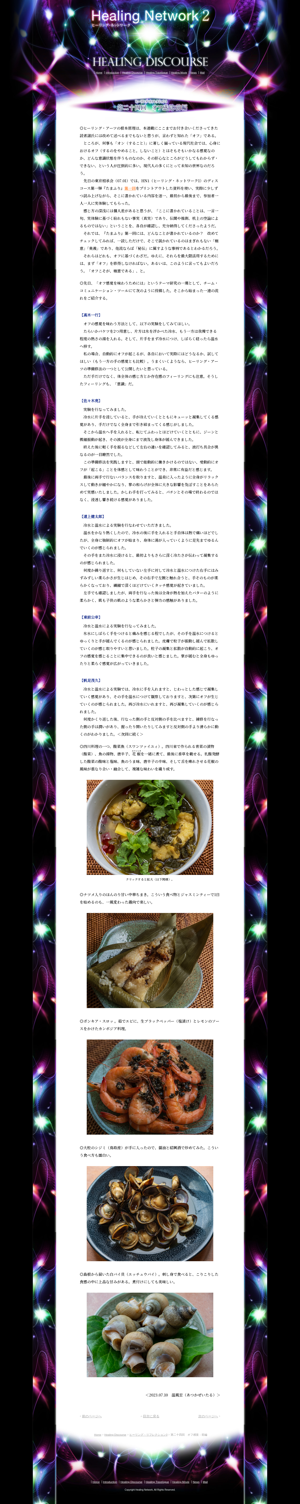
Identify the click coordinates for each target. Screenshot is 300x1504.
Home (99, 72)
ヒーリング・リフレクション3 (148, 1434)
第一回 (130, 188)
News (193, 72)
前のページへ (92, 1416)
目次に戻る (151, 1416)
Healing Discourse (132, 72)
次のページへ (208, 1416)
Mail (202, 72)
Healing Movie (179, 72)
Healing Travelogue (157, 72)
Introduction (112, 72)
